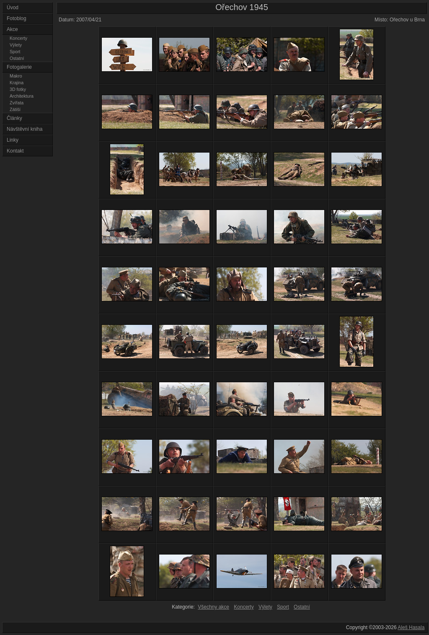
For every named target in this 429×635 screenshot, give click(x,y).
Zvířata (16, 102)
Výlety (16, 44)
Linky (12, 140)
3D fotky (18, 89)
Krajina (16, 82)
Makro (16, 75)
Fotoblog (16, 18)
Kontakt (15, 151)
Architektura (22, 95)
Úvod (12, 7)
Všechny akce (213, 607)
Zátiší (15, 109)
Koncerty (18, 38)
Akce (12, 29)
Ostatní (17, 58)
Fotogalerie (19, 67)
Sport (15, 51)
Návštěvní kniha (24, 129)
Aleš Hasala (411, 627)
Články (14, 118)
